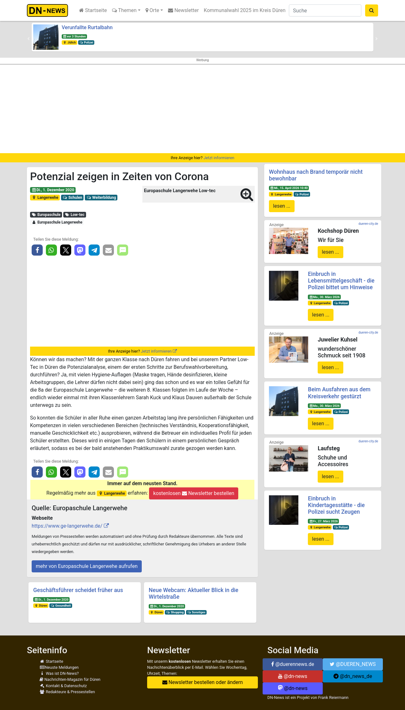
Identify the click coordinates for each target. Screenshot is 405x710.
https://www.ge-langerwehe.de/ (67, 526)
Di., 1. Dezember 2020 (53, 190)
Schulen (72, 197)
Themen (124, 10)
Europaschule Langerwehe (57, 222)
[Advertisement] (202, 108)
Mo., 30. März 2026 (324, 297)
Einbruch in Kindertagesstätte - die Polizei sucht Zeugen (336, 505)
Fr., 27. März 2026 (323, 521)
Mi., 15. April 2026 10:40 (289, 188)
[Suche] (325, 10)
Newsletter (183, 10)
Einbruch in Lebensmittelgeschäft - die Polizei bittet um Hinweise (341, 280)
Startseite (93, 10)
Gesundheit (61, 605)
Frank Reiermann (333, 697)
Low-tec (74, 214)
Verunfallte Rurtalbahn (87, 27)
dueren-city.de (368, 223)
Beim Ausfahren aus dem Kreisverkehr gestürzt (339, 392)
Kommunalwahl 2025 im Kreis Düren (244, 10)
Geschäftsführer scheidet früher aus (78, 590)
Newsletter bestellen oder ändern (202, 682)
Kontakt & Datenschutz (63, 685)
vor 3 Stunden (74, 36)
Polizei (86, 42)
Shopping (175, 612)
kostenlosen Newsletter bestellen (193, 493)
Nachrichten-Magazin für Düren (70, 679)
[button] (28, 39)
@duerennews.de (292, 664)
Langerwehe (45, 197)
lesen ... (281, 206)
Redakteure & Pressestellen (67, 691)
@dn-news (292, 676)
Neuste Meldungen (59, 667)
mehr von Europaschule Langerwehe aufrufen (87, 566)
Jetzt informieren (218, 157)
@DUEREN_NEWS (353, 664)
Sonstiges (196, 612)
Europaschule (46, 214)
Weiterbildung (101, 197)
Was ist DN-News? (59, 673)
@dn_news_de (352, 676)
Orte (152, 10)
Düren (40, 605)
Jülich (69, 42)
